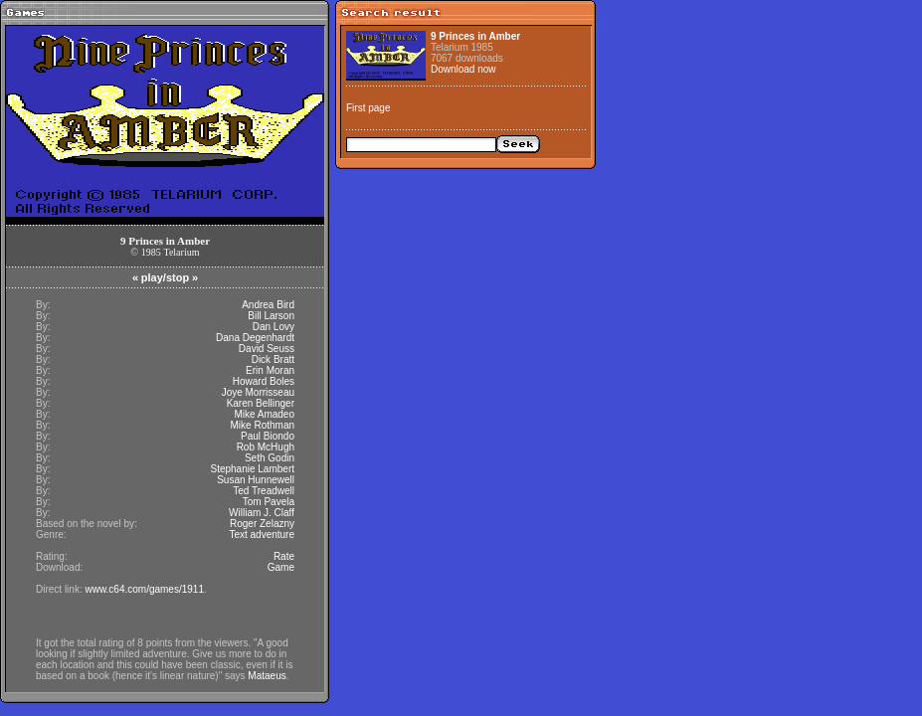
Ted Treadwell (263, 490)
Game (281, 567)
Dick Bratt (273, 359)
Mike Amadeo (264, 414)
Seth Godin (269, 457)
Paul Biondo (267, 436)
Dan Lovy (273, 326)
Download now (463, 69)
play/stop (165, 277)
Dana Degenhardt (255, 337)
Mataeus (266, 675)
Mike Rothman (262, 425)
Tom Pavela (268, 501)
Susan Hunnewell (255, 479)
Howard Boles (263, 381)
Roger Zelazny (262, 523)
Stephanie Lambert (252, 468)
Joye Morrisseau (258, 392)
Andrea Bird (268, 304)
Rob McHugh (265, 447)
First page (368, 107)
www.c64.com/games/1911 (144, 589)
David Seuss (266, 348)
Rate (284, 556)
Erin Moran (270, 370)
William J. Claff (261, 512)
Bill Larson (271, 315)
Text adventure (261, 534)
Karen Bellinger (260, 403)
